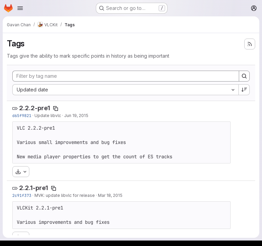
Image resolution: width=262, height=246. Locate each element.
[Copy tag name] (56, 108)
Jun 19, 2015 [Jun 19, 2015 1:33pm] (76, 115)
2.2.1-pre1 (33, 188)
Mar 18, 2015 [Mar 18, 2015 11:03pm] (110, 195)
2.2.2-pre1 (34, 108)
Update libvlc (47, 115)
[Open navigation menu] (20, 8)
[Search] (244, 76)
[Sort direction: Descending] (244, 89)
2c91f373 (21, 195)
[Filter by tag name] (125, 76)
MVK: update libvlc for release (64, 195)
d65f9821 (21, 115)
